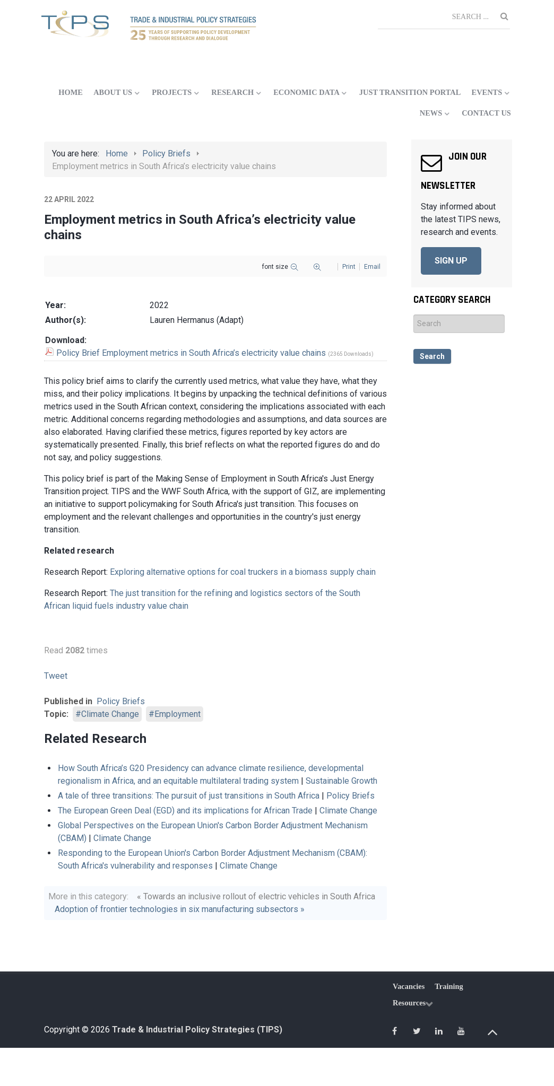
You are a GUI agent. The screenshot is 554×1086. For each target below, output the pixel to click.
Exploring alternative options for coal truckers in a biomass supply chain (243, 572)
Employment (177, 714)
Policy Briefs (121, 701)
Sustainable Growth (341, 781)
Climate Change (110, 714)
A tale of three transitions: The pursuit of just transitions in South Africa (188, 796)
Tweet (55, 676)
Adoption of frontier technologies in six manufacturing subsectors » (180, 909)
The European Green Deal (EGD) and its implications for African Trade (185, 810)
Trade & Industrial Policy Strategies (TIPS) (197, 1029)
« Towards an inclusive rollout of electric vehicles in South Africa (256, 896)
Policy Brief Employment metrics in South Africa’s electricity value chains (191, 353)
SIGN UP (451, 261)
